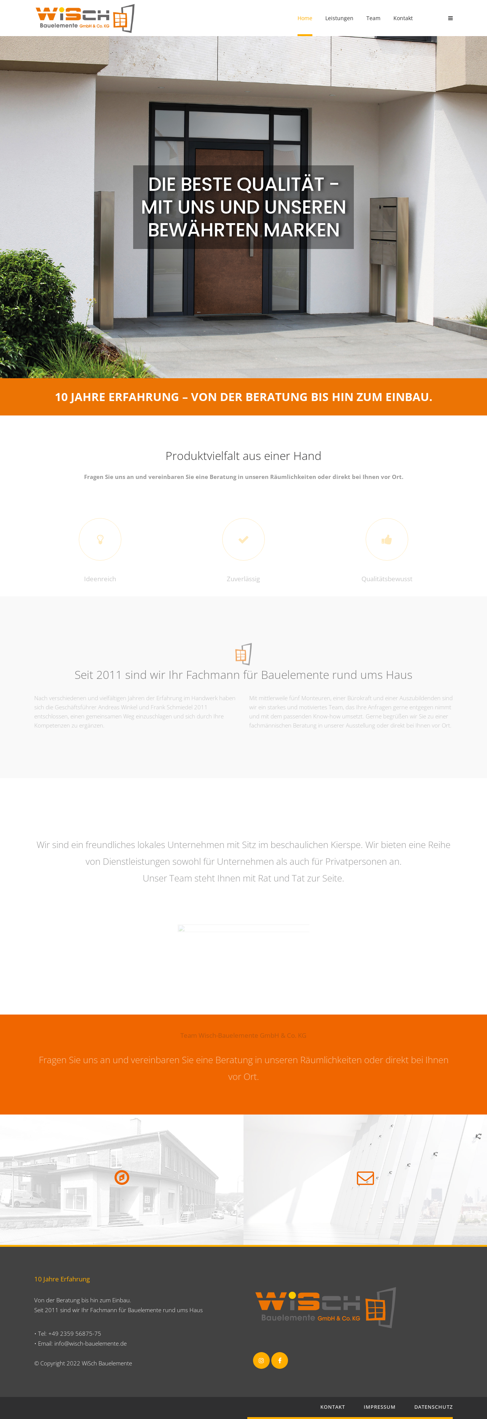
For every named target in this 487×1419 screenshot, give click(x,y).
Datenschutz (433, 1406)
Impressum (380, 1406)
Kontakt (332, 1406)
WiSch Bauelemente (107, 1363)
